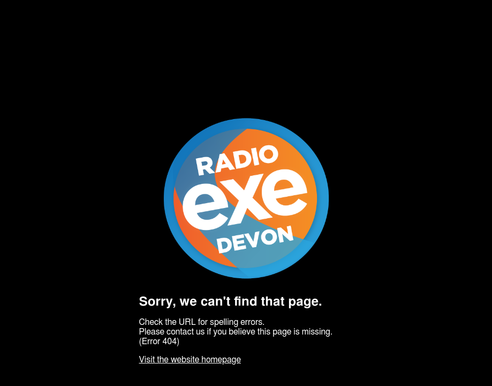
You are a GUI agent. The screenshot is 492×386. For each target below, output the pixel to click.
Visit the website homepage (190, 359)
